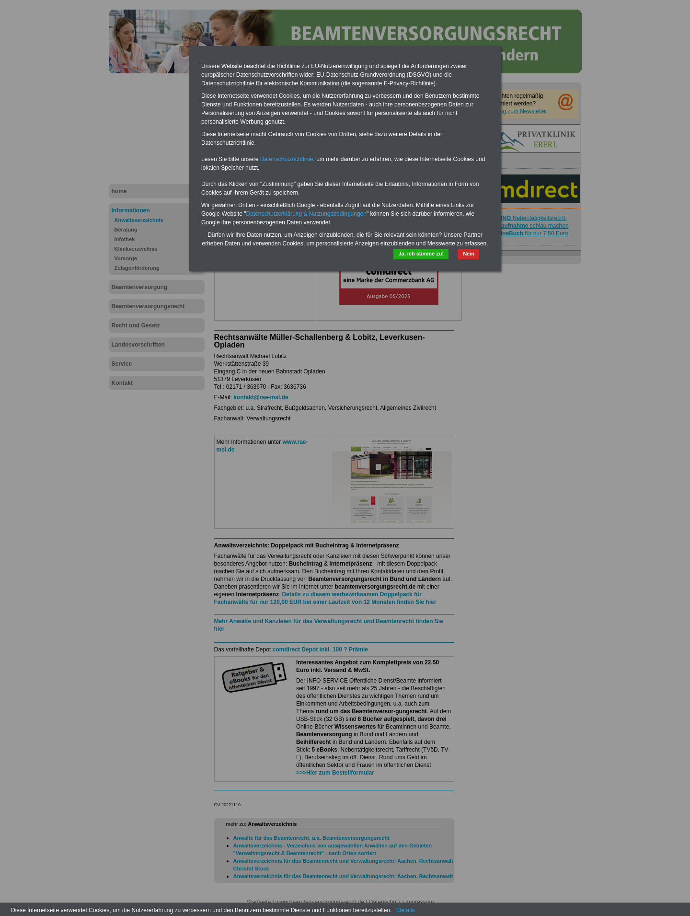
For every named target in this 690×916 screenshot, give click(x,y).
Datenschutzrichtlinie (286, 159)
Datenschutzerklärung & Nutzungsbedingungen (306, 213)
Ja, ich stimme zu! (421, 253)
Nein (468, 253)
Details (406, 910)
